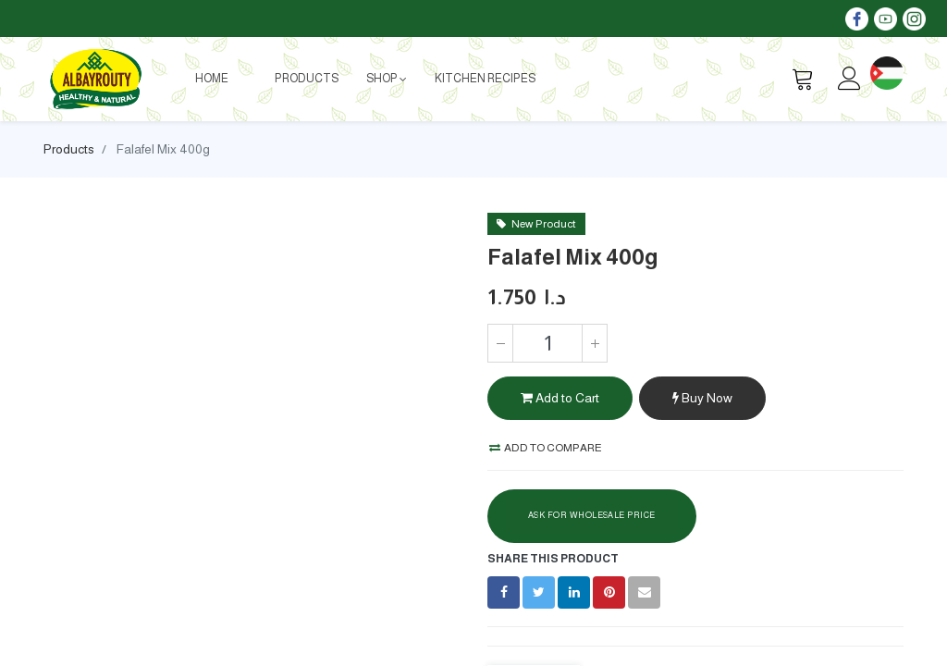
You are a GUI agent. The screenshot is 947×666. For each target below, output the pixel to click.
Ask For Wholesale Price (592, 515)
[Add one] (595, 343)
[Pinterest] (609, 592)
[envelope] (644, 592)
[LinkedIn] (574, 592)
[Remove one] (500, 343)
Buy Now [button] (702, 397)
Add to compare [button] (545, 447)
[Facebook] (503, 592)
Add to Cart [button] (560, 397)
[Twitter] (539, 592)
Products (68, 149)
